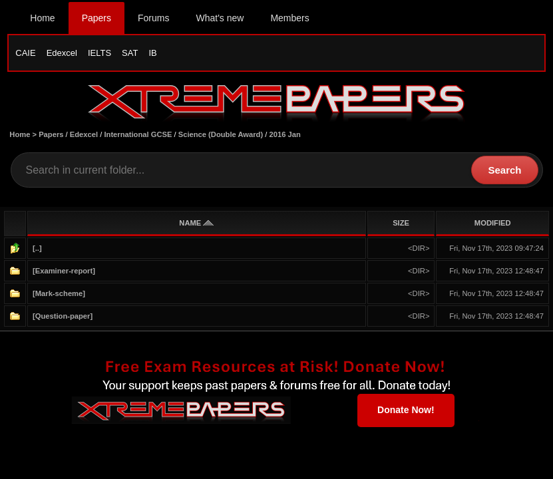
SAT (130, 53)
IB (152, 53)
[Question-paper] (62, 316)
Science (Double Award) (220, 134)
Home (42, 18)
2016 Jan (285, 134)
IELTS (99, 53)
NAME (196, 223)
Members (289, 18)
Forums (153, 18)
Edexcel (62, 53)
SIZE (401, 223)
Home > (24, 134)
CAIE (25, 53)
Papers (96, 18)
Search (504, 170)
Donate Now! (406, 409)
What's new (220, 18)
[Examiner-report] (64, 271)
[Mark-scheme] (59, 293)
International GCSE (138, 134)
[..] (37, 248)
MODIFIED (492, 223)
